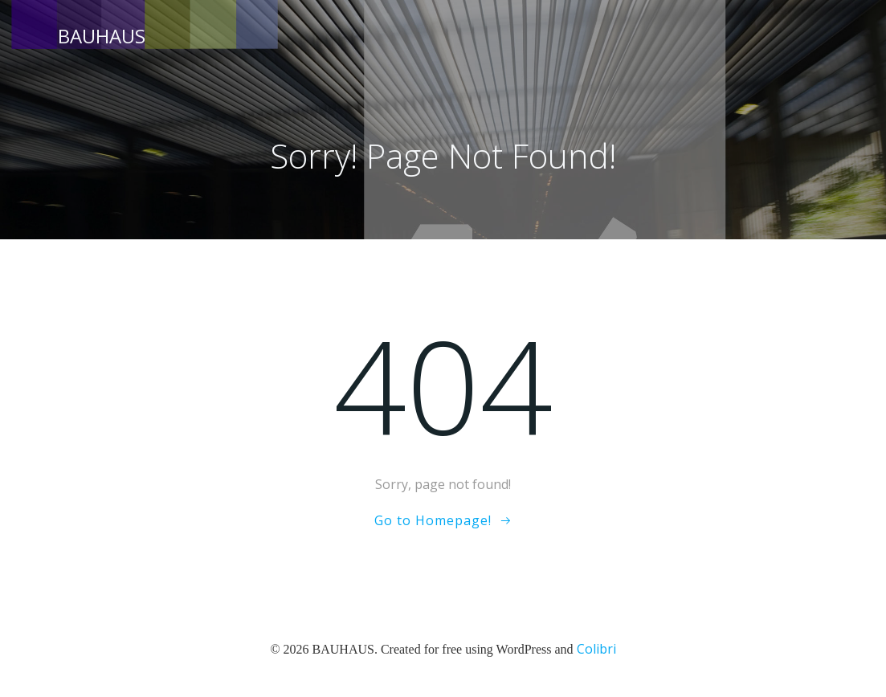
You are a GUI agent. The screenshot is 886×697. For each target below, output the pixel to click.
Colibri (596, 649)
